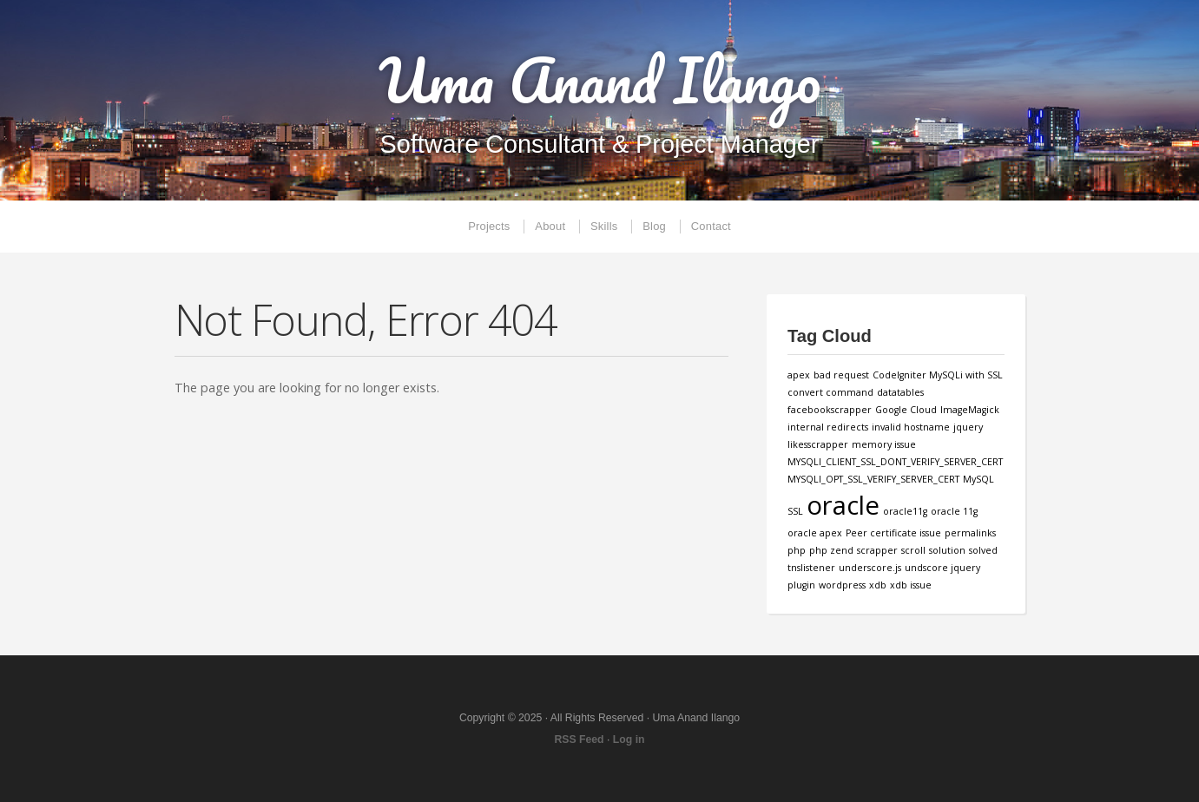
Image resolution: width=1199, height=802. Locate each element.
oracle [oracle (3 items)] (843, 505)
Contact (711, 226)
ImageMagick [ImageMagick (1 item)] (969, 410)
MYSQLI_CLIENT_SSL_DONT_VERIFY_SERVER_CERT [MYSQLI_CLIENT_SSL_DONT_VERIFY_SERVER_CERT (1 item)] (895, 462)
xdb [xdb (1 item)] (877, 585)
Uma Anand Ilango (599, 79)
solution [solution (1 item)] (947, 550)
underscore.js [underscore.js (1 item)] (870, 568)
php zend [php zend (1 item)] (831, 550)
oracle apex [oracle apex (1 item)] (814, 533)
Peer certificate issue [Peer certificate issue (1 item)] (893, 533)
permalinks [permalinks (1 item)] (970, 533)
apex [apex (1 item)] (798, 375)
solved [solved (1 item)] (983, 550)
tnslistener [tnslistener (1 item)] (811, 568)
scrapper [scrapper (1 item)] (877, 550)
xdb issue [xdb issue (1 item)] (911, 585)
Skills (603, 226)
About (550, 226)
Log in (629, 739)
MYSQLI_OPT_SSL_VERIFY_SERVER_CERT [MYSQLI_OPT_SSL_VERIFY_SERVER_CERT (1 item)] (873, 479)
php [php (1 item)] (796, 550)
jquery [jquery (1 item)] (968, 427)
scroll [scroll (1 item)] (913, 550)
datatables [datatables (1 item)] (900, 392)
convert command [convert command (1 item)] (830, 392)
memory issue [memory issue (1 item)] (884, 444)
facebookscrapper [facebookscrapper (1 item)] (829, 410)
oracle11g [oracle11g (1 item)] (905, 511)
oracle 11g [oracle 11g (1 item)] (954, 511)
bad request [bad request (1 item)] (841, 375)
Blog (654, 226)
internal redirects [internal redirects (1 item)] (827, 427)
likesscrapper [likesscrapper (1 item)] (817, 444)
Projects (489, 226)
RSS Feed (578, 739)
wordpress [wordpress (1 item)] (842, 585)
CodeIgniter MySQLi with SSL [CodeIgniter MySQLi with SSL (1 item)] (938, 375)
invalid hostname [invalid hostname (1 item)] (911, 427)
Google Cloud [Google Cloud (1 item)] (906, 410)
